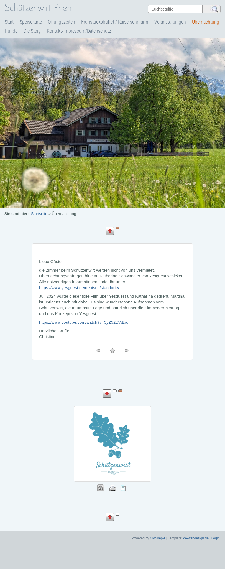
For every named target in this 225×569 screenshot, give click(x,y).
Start (9, 22)
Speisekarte (31, 22)
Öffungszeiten (61, 22)
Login (215, 538)
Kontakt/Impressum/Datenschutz (79, 31)
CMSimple (157, 538)
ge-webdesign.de (195, 538)
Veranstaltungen (170, 22)
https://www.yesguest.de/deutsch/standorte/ (79, 287)
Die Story (32, 31)
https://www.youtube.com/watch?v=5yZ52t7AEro (83, 322)
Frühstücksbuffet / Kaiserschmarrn (114, 22)
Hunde (11, 31)
